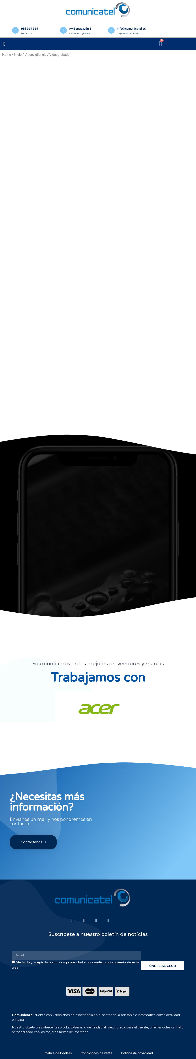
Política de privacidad (137, 1053)
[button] (4, 44)
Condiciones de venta (96, 1053)
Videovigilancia (36, 55)
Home (6, 55)
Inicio (18, 55)
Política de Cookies (57, 1053)
